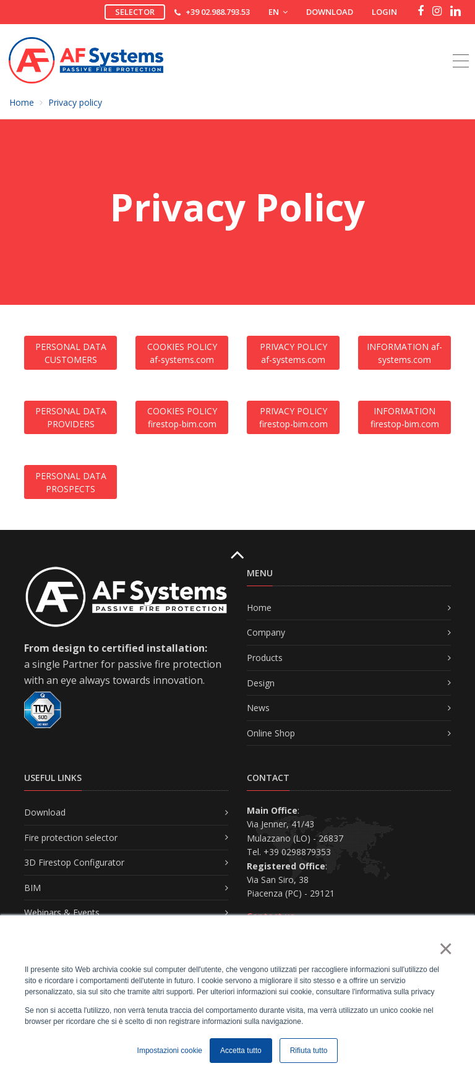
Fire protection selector (71, 837)
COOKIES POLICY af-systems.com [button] (182, 353)
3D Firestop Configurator (74, 862)
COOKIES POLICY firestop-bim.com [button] (182, 417)
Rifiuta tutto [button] (309, 1050)
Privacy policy (75, 102)
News (258, 708)
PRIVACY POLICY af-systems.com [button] (293, 353)
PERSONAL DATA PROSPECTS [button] (70, 482)
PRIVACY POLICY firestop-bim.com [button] (293, 417)
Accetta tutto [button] (241, 1050)
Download (329, 11)
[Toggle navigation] (461, 47)
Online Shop (271, 733)
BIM (32, 887)
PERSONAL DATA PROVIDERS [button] (70, 417)
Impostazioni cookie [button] (169, 1050)
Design (261, 683)
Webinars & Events (62, 912)
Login (384, 11)
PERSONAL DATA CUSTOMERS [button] (70, 353)
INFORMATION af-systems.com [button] (404, 353)
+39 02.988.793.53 (218, 11)
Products (265, 657)
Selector (135, 11)
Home (21, 102)
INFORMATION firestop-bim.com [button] (404, 417)
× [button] (445, 948)
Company (266, 632)
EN (278, 11)
